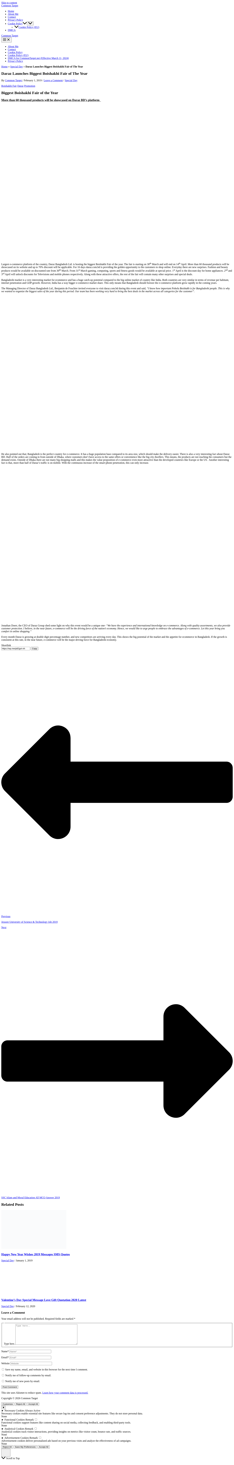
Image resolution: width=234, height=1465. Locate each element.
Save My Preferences (25, 1451)
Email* (5, 1361)
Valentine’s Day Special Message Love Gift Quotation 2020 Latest (43, 1300)
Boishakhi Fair (9, 86)
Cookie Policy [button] (17, 23)
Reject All (20, 1408)
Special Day (16, 66)
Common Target (9, 5)
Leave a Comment (53, 80)
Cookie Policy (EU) (26, 27)
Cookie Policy (15, 52)
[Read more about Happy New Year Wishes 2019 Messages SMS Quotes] (33, 1248)
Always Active (32, 1414)
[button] (25, 23)
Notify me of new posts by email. (22, 1385)
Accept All (33, 1408)
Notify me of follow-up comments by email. (28, 1379)
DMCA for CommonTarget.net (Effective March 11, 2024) (38, 58)
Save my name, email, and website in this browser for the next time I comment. (46, 1373)
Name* (5, 1355)
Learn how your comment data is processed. (65, 1396)
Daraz (20, 86)
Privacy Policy (15, 19)
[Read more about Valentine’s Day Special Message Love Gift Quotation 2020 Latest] (17, 1293)
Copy (34, 648)
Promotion (29, 86)
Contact (12, 17)
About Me (13, 14)
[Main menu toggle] (6, 40)
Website (5, 1367)
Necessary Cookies (14, 1414)
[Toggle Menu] (30, 23)
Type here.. (9, 1347)
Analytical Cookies (14, 1432)
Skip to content (9, 2)
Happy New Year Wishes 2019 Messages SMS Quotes (35, 1254)
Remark (30, 1423)
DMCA (12, 30)
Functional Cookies (15, 1423)
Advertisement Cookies (16, 1441)
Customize (8, 1408)
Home (11, 11)
